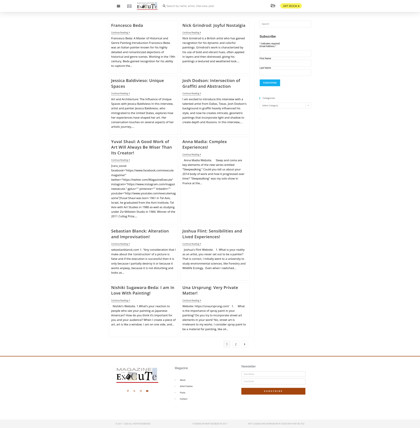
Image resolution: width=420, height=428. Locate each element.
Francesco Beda (127, 25)
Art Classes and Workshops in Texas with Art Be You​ (276, 424)
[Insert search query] (285, 24)
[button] (118, 6)
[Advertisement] (285, 148)
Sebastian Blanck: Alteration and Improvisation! (140, 233)
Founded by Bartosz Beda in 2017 (210, 424)
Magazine (181, 368)
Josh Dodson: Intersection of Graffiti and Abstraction (211, 83)
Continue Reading (120, 32)
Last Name (265, 67)
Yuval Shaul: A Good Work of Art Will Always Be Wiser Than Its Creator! (141, 147)
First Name (265, 58)
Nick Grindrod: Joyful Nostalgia (213, 25)
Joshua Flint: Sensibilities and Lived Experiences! (212, 233)
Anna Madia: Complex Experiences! (204, 144)
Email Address (268, 46)
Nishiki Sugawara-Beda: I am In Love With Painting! (142, 290)
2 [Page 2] (235, 344)
